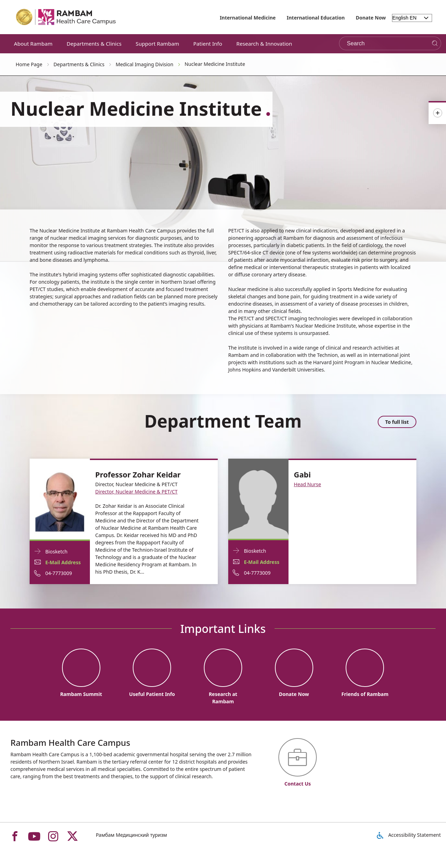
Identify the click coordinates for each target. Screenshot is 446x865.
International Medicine (248, 17)
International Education (316, 17)
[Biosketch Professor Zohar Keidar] (60, 498)
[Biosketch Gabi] (258, 498)
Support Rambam (157, 43)
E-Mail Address (63, 562)
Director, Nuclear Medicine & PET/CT (136, 491)
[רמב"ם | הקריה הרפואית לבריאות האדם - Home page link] (66, 17)
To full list (397, 422)
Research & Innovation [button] (264, 43)
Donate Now (371, 17)
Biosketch (56, 551)
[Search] (434, 43)
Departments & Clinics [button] (94, 43)
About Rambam (33, 43)
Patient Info (207, 43)
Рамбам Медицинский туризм (131, 835)
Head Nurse (307, 484)
